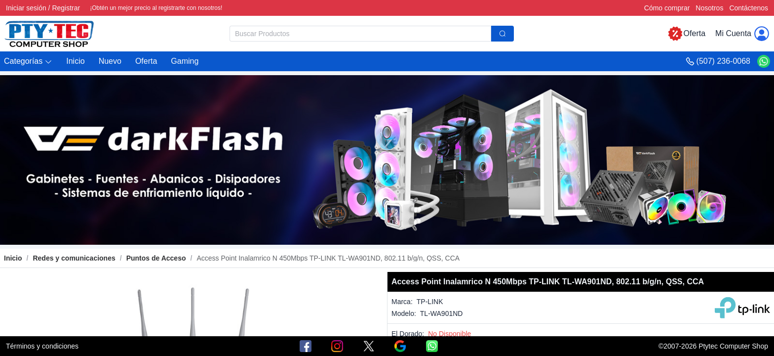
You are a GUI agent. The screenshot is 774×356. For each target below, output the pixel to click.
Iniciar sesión (26, 8)
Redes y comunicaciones (74, 258)
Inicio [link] (13, 258)
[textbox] (360, 33)
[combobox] (372, 34)
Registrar (66, 8)
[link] (74, 258)
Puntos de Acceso (156, 258)
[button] (28, 61)
